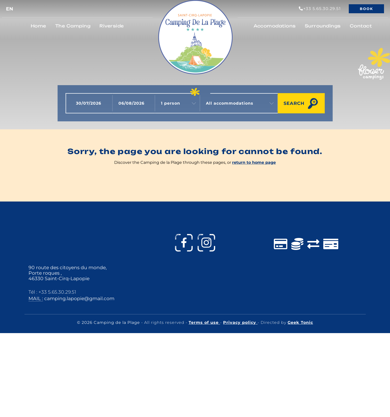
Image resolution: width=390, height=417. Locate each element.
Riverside (111, 25)
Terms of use (204, 322)
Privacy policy (240, 322)
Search (294, 103)
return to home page (254, 162)
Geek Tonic (300, 322)
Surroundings (323, 25)
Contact (361, 25)
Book (366, 8)
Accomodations (275, 25)
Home (38, 25)
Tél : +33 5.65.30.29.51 (52, 292)
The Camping (73, 25)
